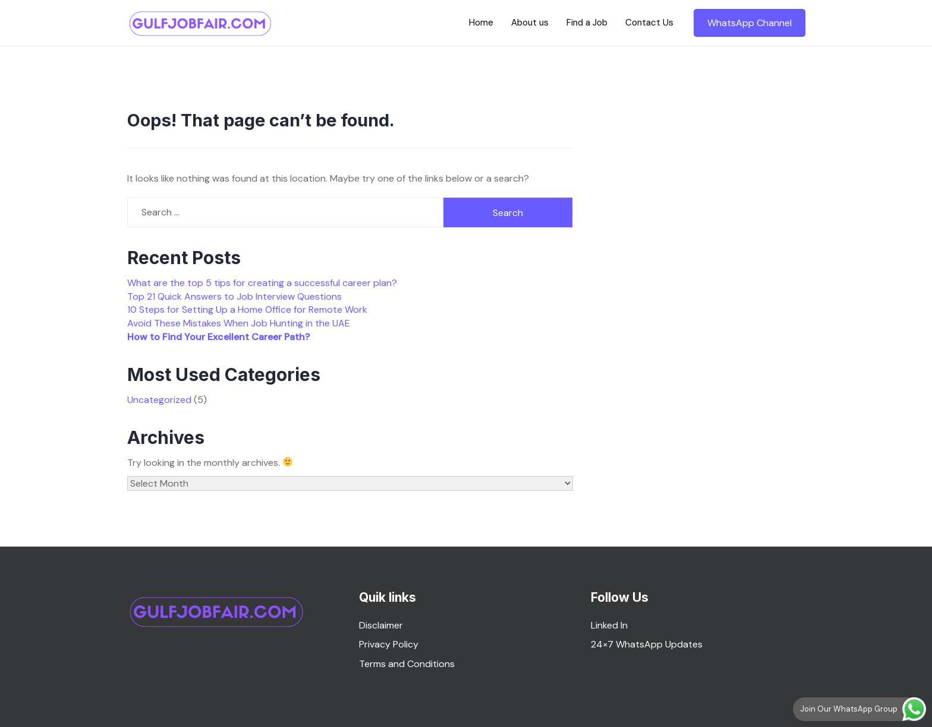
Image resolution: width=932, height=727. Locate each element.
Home (481, 22)
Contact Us (649, 22)
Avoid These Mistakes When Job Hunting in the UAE (238, 323)
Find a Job (586, 22)
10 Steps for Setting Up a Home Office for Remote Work (247, 309)
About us (530, 22)
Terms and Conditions (407, 664)
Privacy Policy (388, 644)
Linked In (609, 625)
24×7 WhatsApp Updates (647, 644)
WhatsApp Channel (749, 23)
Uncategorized (159, 399)
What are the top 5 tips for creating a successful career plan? (262, 283)
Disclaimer (381, 625)
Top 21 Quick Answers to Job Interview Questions (234, 296)
